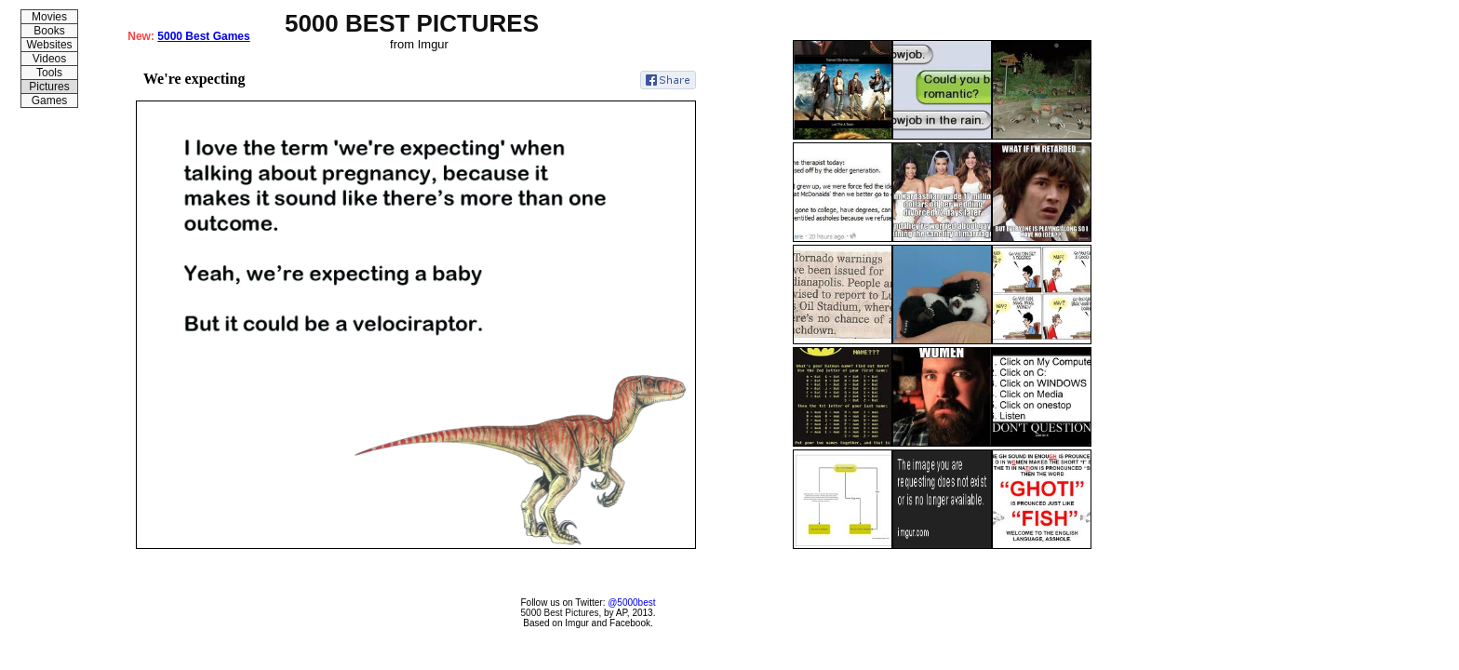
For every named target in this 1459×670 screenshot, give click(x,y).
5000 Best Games (203, 36)
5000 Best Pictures (560, 613)
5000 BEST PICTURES (412, 23)
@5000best (631, 602)
